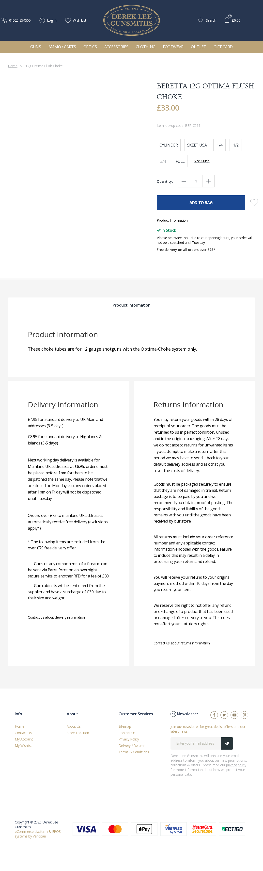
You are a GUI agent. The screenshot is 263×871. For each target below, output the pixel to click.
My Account (24, 739)
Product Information (172, 220)
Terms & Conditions (134, 752)
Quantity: (165, 181)
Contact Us (23, 732)
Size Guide (202, 161)
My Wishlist (23, 745)
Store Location (78, 732)
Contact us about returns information (182, 643)
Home (19, 726)
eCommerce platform (31, 831)
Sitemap (125, 726)
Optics (90, 46)
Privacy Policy (129, 739)
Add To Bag (201, 202)
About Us (74, 726)
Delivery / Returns (132, 745)
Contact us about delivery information (56, 617)
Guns (35, 46)
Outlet (198, 46)
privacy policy (236, 765)
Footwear (173, 46)
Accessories (116, 46)
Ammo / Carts (62, 46)
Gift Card (223, 46)
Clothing (145, 46)
